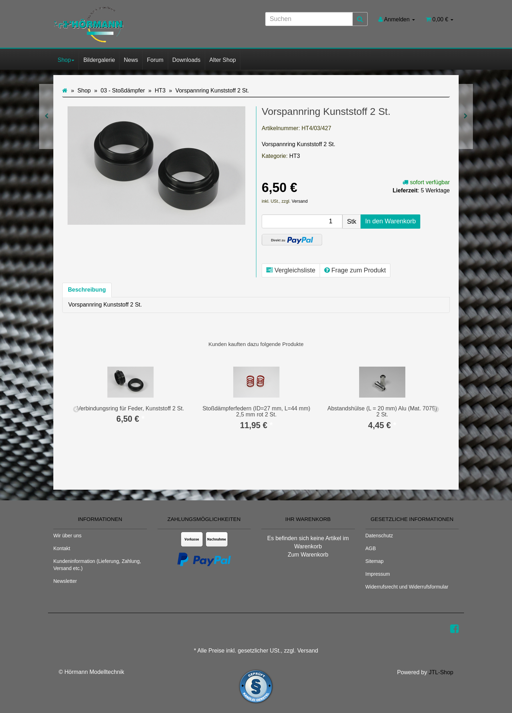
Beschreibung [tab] (87, 290)
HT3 (294, 156)
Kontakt (61, 548)
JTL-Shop (441, 672)
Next (435, 409)
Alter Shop (222, 60)
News (131, 60)
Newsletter (65, 581)
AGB (371, 548)
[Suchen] (309, 19)
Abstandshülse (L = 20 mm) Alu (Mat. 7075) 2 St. (382, 411)
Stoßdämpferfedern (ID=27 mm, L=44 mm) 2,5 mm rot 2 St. (256, 411)
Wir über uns (67, 535)
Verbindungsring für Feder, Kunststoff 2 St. (130, 408)
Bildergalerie (99, 60)
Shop (66, 60)
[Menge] (302, 221)
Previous (76, 409)
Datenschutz (379, 535)
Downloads (186, 60)
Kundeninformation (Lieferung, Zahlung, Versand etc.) (97, 564)
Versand (300, 201)
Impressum (378, 574)
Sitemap (375, 561)
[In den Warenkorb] (390, 221)
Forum (155, 60)
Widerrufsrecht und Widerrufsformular (407, 587)
